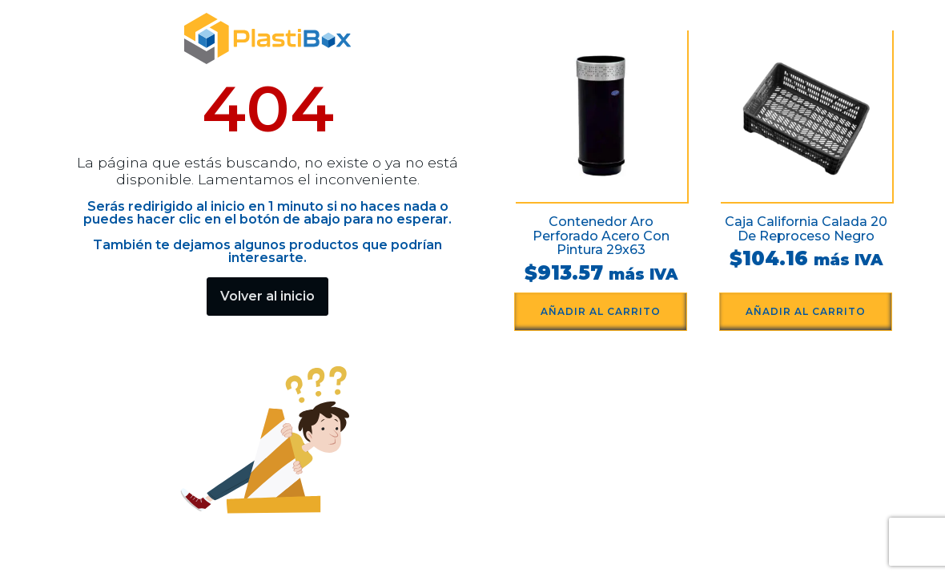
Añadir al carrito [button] (601, 311)
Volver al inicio (267, 296)
